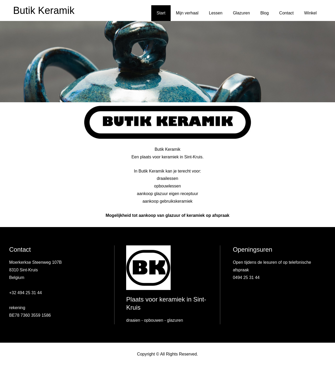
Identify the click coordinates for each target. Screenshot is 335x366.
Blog (264, 13)
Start (161, 13)
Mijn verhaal (187, 13)
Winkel (310, 13)
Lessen (215, 13)
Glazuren (241, 13)
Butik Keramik (43, 10)
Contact (286, 13)
